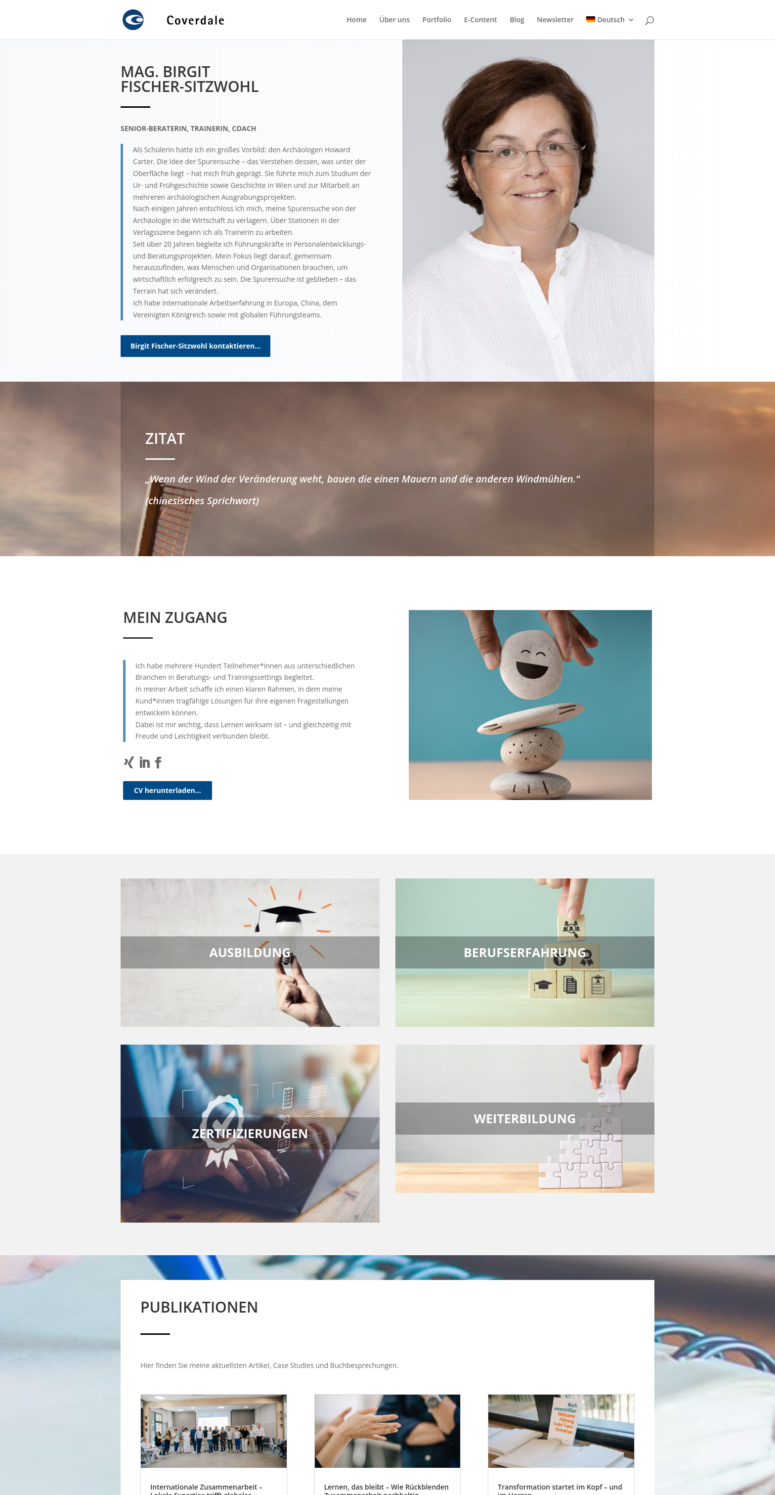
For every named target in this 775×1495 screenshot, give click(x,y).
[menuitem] (610, 28)
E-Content (480, 20)
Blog (517, 20)
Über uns (394, 20)
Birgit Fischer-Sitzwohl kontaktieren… (195, 346)
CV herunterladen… (167, 790)
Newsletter (555, 20)
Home (356, 20)
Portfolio (437, 20)
